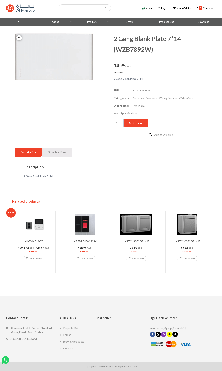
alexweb (133, 366)
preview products (73, 341)
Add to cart (136, 122)
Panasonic (151, 98)
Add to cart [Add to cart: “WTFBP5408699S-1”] (85, 258)
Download (203, 21)
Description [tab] (28, 152)
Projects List (166, 21)
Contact (68, 348)
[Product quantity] (119, 123)
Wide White (186, 98)
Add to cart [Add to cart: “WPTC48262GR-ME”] (136, 258)
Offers (129, 21)
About (55, 21)
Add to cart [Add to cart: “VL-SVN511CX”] (34, 258)
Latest (67, 334)
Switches (138, 98)
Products (92, 21)
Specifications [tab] (57, 152)
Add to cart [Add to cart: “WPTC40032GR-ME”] (187, 258)
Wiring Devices (168, 98)
